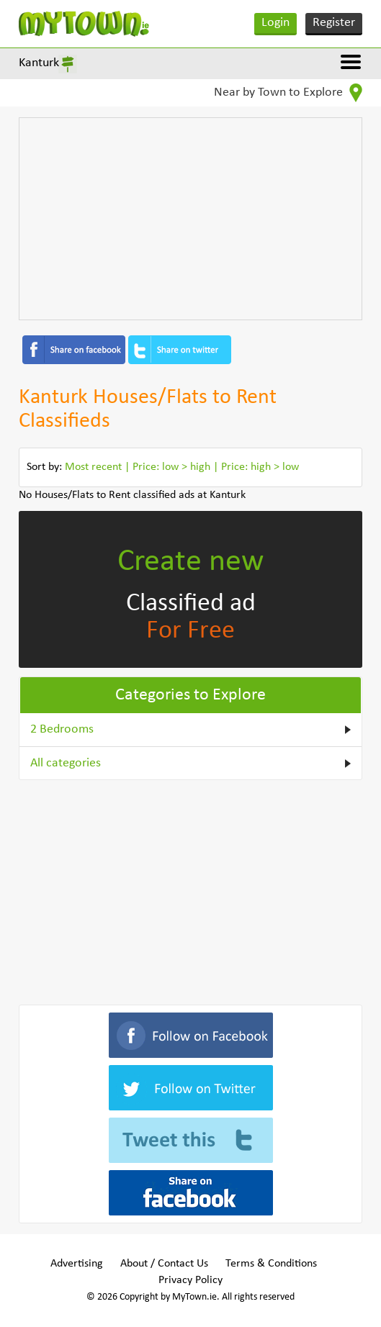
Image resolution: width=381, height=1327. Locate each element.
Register (334, 23)
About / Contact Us (164, 1263)
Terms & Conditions (271, 1263)
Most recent (93, 467)
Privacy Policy (190, 1280)
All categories (65, 763)
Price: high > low (260, 467)
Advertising (76, 1263)
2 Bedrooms (62, 729)
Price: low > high (171, 467)
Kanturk (39, 63)
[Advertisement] (190, 219)
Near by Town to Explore (288, 92)
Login (275, 23)
